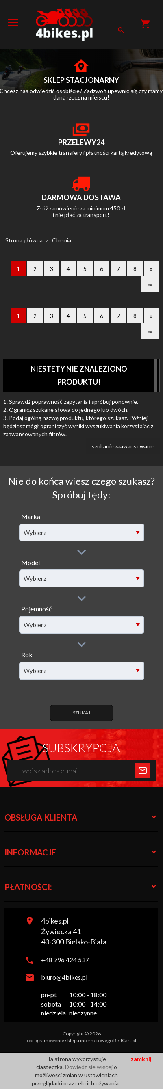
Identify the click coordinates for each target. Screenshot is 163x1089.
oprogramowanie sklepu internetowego (70, 1040)
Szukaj (81, 713)
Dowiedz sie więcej (89, 1066)
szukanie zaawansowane (123, 446)
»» (150, 284)
